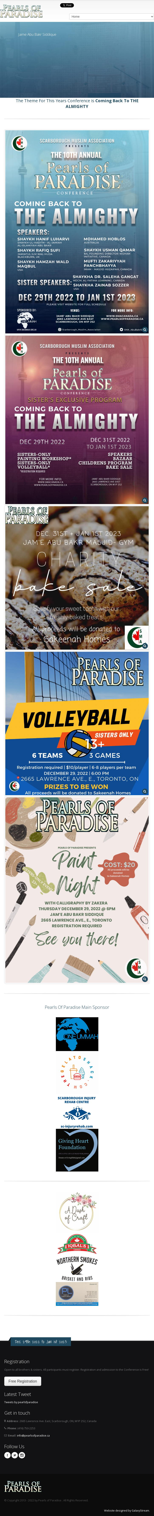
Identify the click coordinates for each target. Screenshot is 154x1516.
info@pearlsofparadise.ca (33, 1435)
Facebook (7, 1455)
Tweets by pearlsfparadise (21, 1402)
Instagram (22, 1455)
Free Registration (22, 1381)
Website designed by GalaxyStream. (127, 1510)
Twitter (14, 1455)
